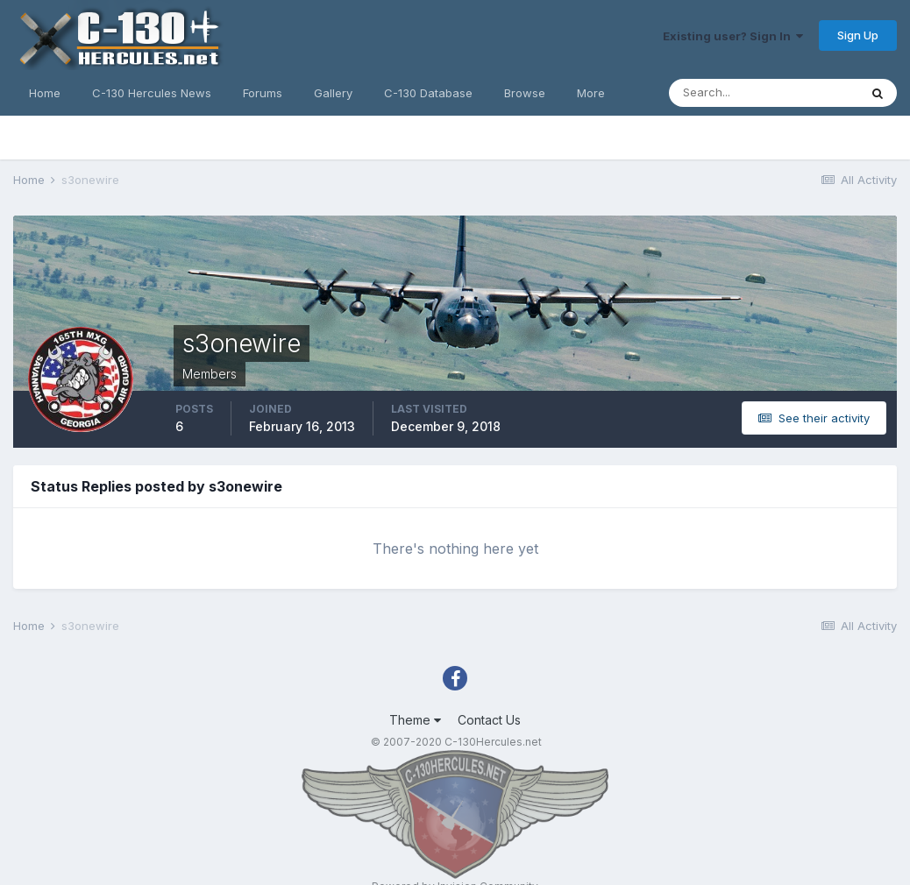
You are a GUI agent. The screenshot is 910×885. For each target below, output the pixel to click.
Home (44, 93)
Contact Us (489, 719)
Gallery (333, 93)
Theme (415, 719)
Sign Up (857, 35)
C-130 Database (428, 93)
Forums (262, 93)
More (591, 93)
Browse (524, 93)
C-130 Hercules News (151, 93)
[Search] (763, 93)
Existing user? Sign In (733, 36)
